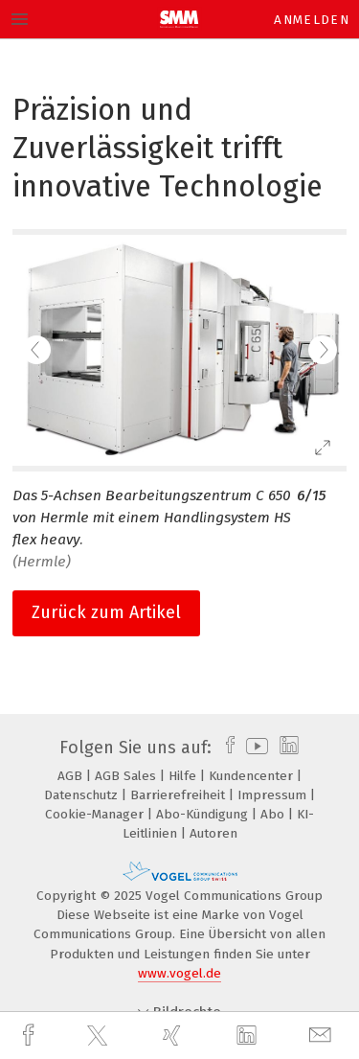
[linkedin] (249, 1036)
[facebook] (30, 1035)
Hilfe (184, 776)
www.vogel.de (179, 973)
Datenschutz (83, 795)
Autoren (213, 833)
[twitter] (99, 1036)
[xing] (174, 1035)
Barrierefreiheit (179, 795)
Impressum (273, 795)
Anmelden (311, 20)
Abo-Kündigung (204, 814)
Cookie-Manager (96, 814)
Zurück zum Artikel (106, 612)
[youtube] (253, 747)
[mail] (322, 1035)
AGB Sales (127, 776)
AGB (71, 776)
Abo (274, 814)
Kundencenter (253, 776)
